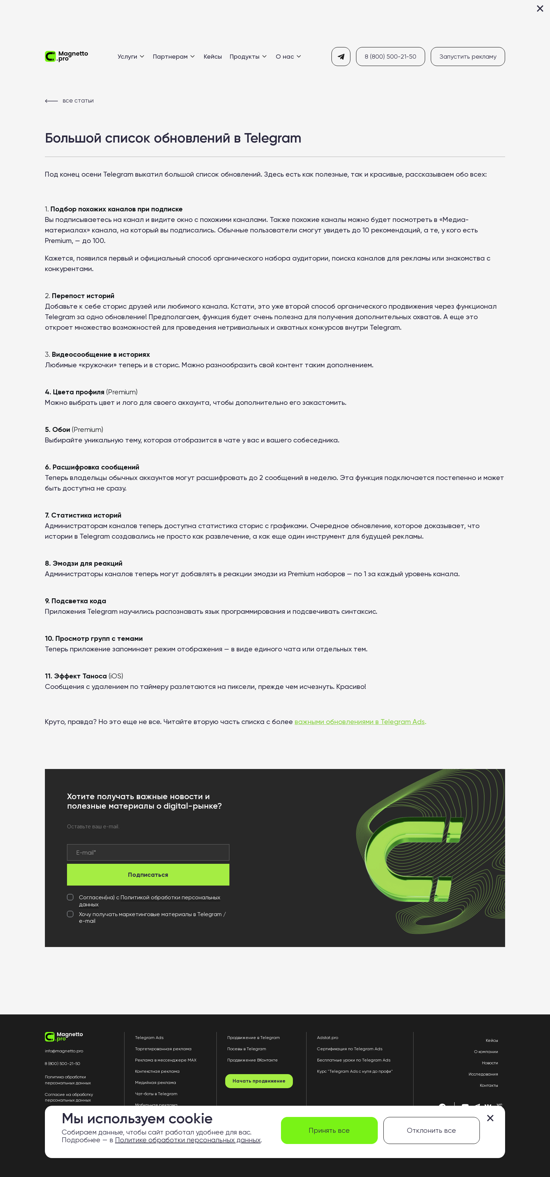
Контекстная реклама (157, 1071)
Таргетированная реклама (163, 1049)
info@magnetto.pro (64, 1051)
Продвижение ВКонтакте (252, 1060)
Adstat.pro (327, 1037)
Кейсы (213, 56)
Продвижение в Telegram (253, 1037)
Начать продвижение (259, 1081)
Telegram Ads (149, 1037)
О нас (288, 56)
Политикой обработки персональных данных (149, 901)
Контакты (489, 1085)
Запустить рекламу (468, 56)
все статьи (69, 101)
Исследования (483, 1074)
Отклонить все (431, 1130)
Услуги (131, 56)
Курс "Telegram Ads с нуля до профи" (355, 1071)
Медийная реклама (155, 1082)
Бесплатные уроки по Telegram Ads (353, 1060)
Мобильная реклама (156, 1105)
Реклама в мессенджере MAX (165, 1060)
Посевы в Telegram (246, 1049)
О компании (486, 1052)
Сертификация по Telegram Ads (349, 1049)
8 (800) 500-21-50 (390, 56)
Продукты (248, 56)
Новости (490, 1063)
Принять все (329, 1130)
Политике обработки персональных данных (188, 1140)
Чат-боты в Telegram (156, 1094)
